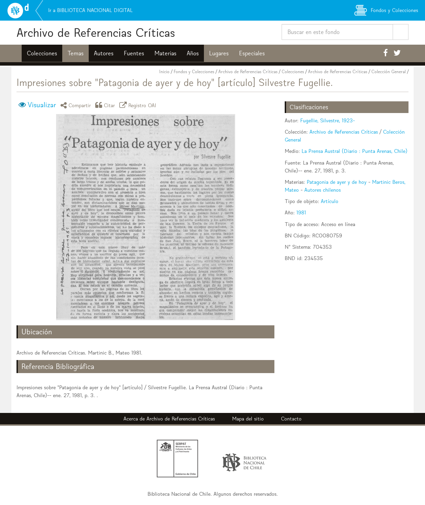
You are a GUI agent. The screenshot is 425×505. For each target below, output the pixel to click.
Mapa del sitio (248, 418)
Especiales (252, 53)
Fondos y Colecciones (194, 72)
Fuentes (134, 53)
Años (193, 53)
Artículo (329, 201)
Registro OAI (139, 105)
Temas (75, 53)
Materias (165, 53)
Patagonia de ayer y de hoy (337, 182)
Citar (106, 105)
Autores (103, 53)
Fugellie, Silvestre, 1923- (327, 120)
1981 (301, 212)
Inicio (164, 72)
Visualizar (42, 104)
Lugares (219, 53)
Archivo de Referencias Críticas (96, 32)
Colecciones (42, 53)
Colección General (388, 72)
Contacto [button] (291, 418)
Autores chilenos (322, 190)
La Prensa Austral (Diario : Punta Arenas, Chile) (354, 151)
